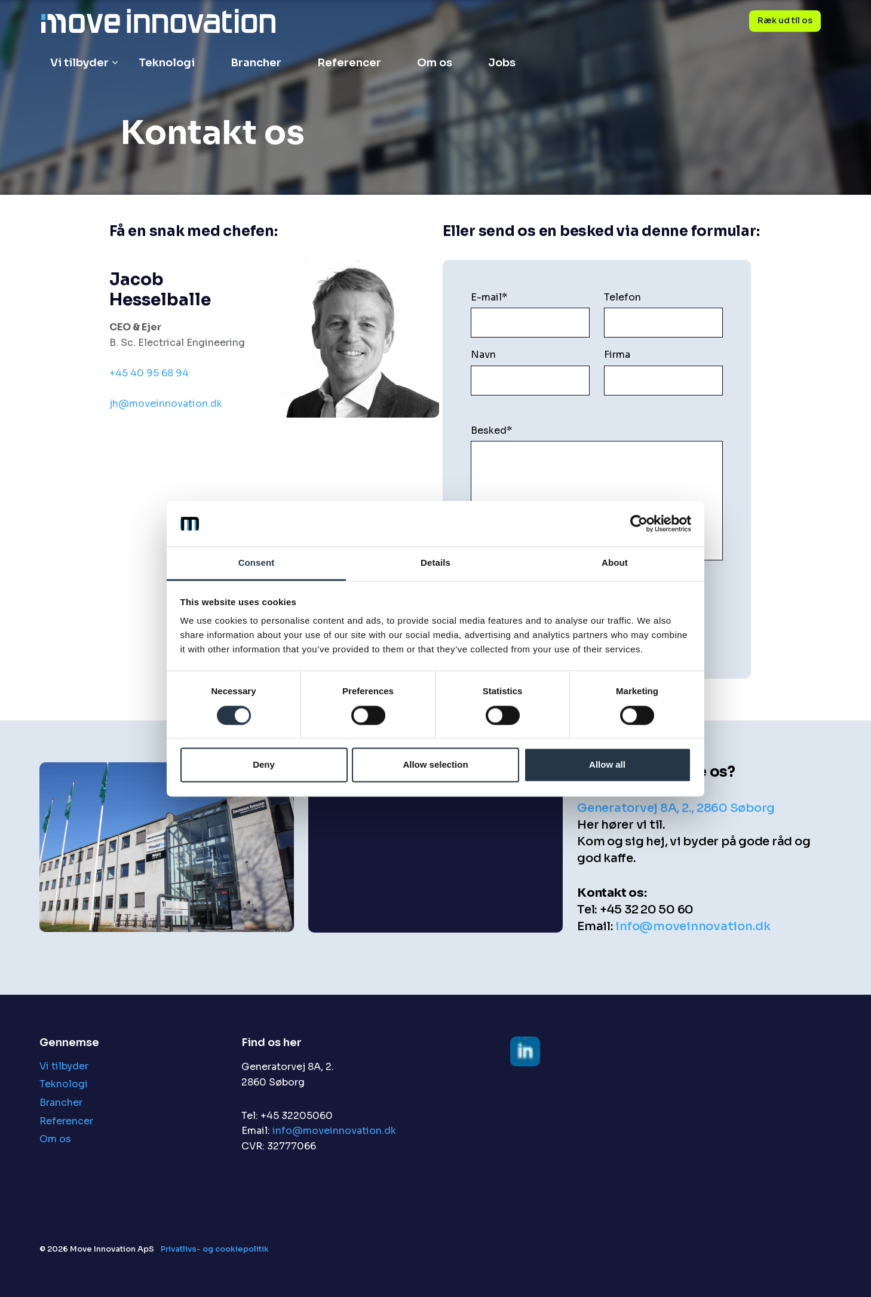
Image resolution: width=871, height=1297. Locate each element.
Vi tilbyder (79, 62)
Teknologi (167, 62)
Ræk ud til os (785, 21)
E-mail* (489, 297)
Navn (483, 354)
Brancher (256, 62)
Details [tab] (435, 563)
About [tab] (615, 563)
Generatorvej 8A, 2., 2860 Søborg (676, 808)
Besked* (491, 430)
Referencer (349, 62)
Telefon (622, 297)
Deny (264, 765)
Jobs (502, 62)
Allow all (607, 765)
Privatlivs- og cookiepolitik (215, 1249)
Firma (617, 354)
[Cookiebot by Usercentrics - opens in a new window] (639, 523)
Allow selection (435, 765)
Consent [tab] (256, 563)
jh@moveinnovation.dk (165, 403)
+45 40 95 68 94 (149, 373)
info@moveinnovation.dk (693, 926)
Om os (434, 62)
